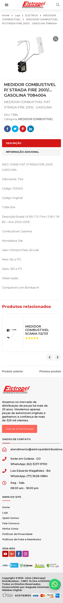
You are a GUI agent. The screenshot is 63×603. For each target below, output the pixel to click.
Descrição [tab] (13, 143)
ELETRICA (31, 15)
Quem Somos (10, 518)
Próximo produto (50, 371)
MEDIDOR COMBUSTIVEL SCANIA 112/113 (37, 330)
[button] (55, 38)
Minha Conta (10, 528)
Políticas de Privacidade (17, 534)
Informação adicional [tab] (22, 151)
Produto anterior (12, 371)
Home (5, 15)
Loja (17, 15)
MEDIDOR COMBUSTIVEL (35, 119)
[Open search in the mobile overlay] (57, 4)
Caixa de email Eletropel (20, 428)
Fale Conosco (10, 523)
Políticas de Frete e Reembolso (21, 539)
